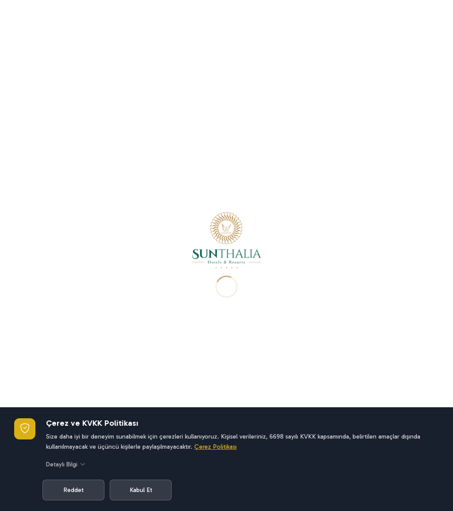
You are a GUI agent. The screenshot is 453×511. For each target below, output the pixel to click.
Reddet (73, 490)
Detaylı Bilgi (65, 465)
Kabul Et (141, 490)
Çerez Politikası (215, 446)
